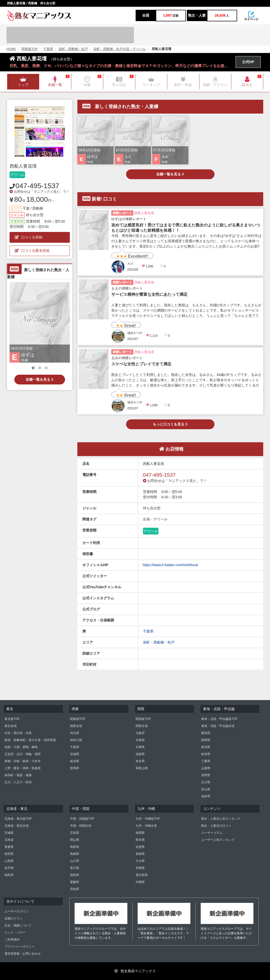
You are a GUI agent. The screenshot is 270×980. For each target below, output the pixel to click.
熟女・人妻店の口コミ (216, 825)
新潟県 (205, 747)
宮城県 (9, 833)
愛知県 (205, 733)
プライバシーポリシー (20, 946)
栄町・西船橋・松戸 (73, 49)
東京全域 (11, 726)
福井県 (205, 796)
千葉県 (48, 49)
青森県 (9, 847)
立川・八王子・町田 (18, 782)
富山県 (205, 789)
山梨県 (205, 768)
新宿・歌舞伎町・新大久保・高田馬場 (30, 740)
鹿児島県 (142, 875)
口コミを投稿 (28, 237)
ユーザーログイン (17, 911)
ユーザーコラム (211, 833)
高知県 (74, 889)
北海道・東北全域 (17, 825)
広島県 (74, 833)
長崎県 (140, 854)
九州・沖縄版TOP (148, 818)
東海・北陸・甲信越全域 (217, 726)
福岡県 (140, 833)
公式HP (248, 62)
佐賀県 (140, 847)
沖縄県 (140, 882)
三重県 (205, 761)
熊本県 (140, 840)
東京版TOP (12, 719)
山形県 (9, 861)
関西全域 (142, 726)
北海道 (9, 840)
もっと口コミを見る (170, 424)
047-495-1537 (37, 186)
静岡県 (205, 740)
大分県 (140, 861)
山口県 (74, 861)
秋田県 (9, 854)
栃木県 (74, 761)
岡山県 (74, 840)
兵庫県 (140, 747)
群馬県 (74, 768)
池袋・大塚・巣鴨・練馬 (21, 747)
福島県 (9, 875)
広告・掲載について (18, 925)
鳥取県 (74, 847)
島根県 (74, 854)
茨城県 (74, 754)
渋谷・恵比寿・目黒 (18, 733)
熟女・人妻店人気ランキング (220, 818)
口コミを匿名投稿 (32, 251)
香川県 (74, 868)
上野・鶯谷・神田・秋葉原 (23, 768)
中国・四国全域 (80, 825)
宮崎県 (140, 868)
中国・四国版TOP (82, 818)
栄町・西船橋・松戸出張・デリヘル (119, 49)
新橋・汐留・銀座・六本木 (23, 761)
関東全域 (76, 726)
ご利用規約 (12, 939)
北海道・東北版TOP (18, 818)
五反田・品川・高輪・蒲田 (23, 754)
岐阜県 (205, 754)
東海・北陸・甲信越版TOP (219, 719)
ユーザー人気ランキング (217, 840)
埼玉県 (74, 733)
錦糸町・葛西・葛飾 (18, 775)
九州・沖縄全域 (146, 825)
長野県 (205, 775)
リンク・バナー (15, 932)
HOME (11, 49)
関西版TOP (143, 719)
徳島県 (74, 875)
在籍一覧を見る (39, 379)
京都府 (140, 740)
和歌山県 (142, 768)
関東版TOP (30, 49)
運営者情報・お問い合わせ (23, 953)
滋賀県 (140, 754)
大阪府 (140, 733)
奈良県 (140, 761)
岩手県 (9, 868)
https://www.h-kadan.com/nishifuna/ (170, 565)
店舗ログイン (14, 918)
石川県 (205, 782)
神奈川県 (76, 740)
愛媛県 (74, 882)
